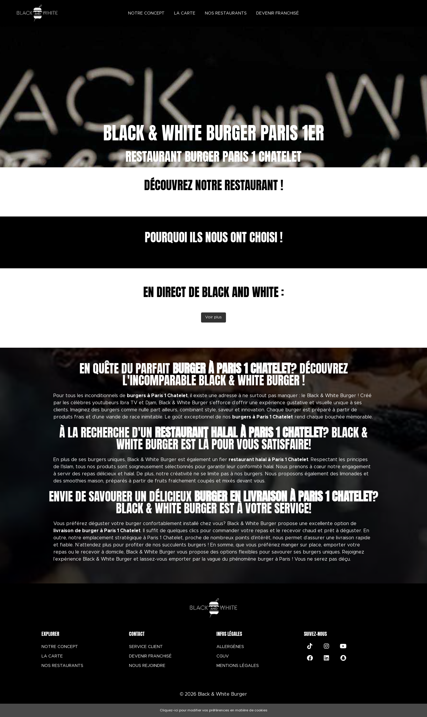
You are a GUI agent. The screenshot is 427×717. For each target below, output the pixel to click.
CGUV (222, 656)
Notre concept (146, 13)
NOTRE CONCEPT (60, 647)
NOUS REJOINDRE (147, 666)
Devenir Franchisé (277, 13)
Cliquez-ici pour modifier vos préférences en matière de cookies (213, 710)
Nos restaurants (226, 13)
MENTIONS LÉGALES (237, 666)
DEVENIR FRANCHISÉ (150, 656)
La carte (184, 13)
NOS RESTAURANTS (62, 666)
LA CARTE (52, 656)
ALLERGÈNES (230, 647)
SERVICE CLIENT (146, 647)
